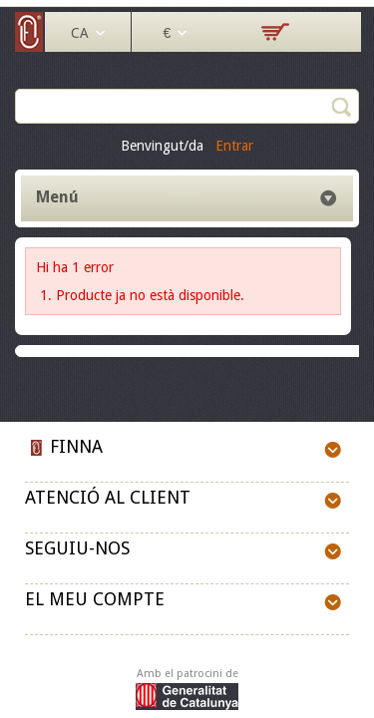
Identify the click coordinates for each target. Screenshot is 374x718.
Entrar (234, 146)
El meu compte (95, 598)
